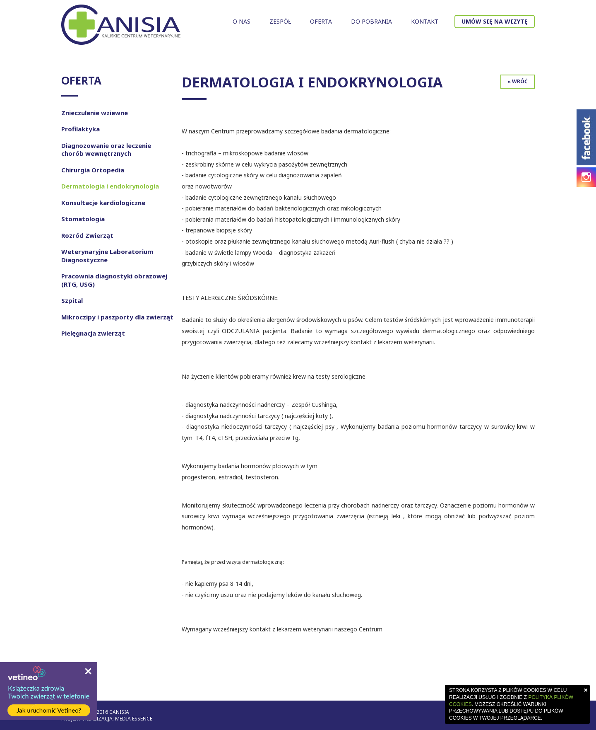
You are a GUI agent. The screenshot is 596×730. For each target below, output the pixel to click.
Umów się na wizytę (494, 21)
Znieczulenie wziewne (94, 113)
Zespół (280, 21)
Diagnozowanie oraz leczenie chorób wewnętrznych (106, 149)
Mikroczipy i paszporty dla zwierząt (117, 317)
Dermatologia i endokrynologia (110, 186)
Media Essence (133, 718)
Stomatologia (83, 219)
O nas (241, 21)
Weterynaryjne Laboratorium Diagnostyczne (107, 255)
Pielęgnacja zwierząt (93, 333)
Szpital (72, 300)
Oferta (321, 21)
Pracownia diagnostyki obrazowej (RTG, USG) (114, 280)
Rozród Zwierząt (87, 235)
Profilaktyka (80, 129)
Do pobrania (371, 21)
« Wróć (517, 81)
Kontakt (424, 21)
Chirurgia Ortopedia (92, 170)
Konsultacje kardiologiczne (103, 202)
